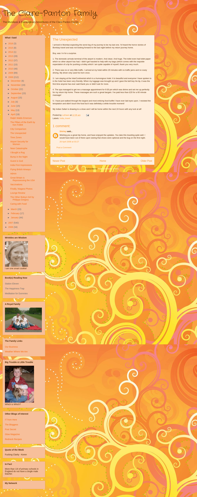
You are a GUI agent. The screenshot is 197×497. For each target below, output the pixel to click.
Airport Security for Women (19, 142)
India (62, 118)
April (13, 114)
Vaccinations (16, 184)
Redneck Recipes (13, 439)
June (13, 106)
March (14, 209)
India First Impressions (21, 165)
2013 (11, 56)
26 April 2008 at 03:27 (69, 142)
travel (67, 118)
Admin (13, 173)
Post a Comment (63, 147)
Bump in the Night (18, 157)
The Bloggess (11, 424)
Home (103, 161)
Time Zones (16, 137)
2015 (11, 48)
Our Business (11, 347)
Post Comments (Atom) (108, 169)
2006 (11, 227)
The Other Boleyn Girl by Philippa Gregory (22, 198)
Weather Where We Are (16, 351)
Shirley (63, 131)
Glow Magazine (12, 434)
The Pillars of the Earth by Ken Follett (22, 123)
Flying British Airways (20, 169)
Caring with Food (18, 204)
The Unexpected (18, 133)
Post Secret (10, 429)
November (16, 85)
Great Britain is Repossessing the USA (22, 179)
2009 (11, 73)
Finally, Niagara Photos (21, 189)
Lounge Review (17, 193)
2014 (11, 52)
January (15, 217)
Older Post (146, 161)
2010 (11, 68)
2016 (11, 43)
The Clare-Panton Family (49, 13)
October (15, 89)
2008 (11, 77)
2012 (11, 60)
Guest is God (16, 161)
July (13, 102)
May (13, 110)
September (16, 93)
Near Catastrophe (18, 148)
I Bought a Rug (17, 152)
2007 (11, 223)
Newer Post (59, 161)
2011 (11, 64)
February (15, 213)
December (16, 81)
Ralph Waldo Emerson (21, 118)
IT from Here (11, 419)
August (14, 97)
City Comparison (18, 129)
